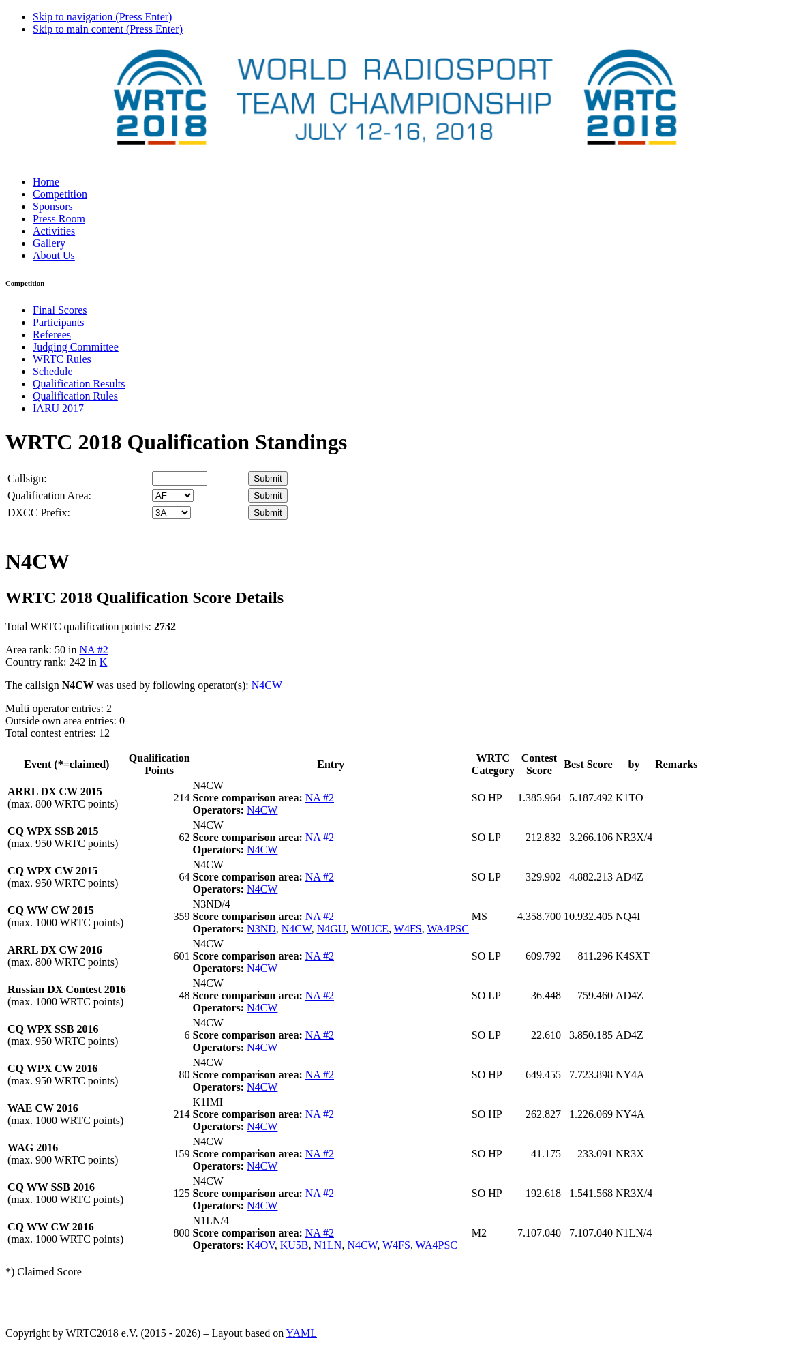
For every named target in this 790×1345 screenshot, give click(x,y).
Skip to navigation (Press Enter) (102, 17)
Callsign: (27, 478)
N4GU (331, 928)
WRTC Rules (62, 359)
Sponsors (53, 206)
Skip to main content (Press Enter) (108, 29)
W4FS (408, 928)
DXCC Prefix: (38, 512)
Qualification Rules (75, 396)
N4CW (267, 685)
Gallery (49, 243)
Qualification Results (79, 383)
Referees (52, 334)
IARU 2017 (58, 408)
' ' (173, 495)
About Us (54, 255)
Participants (59, 322)
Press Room (59, 218)
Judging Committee (76, 347)
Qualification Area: (49, 495)
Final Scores (60, 310)
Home (46, 182)
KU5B (294, 1245)
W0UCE (370, 928)
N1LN (328, 1245)
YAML (301, 1333)
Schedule (53, 371)
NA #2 (93, 649)
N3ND (261, 928)
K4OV (261, 1245)
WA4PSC (447, 928)
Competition (60, 194)
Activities (54, 231)
